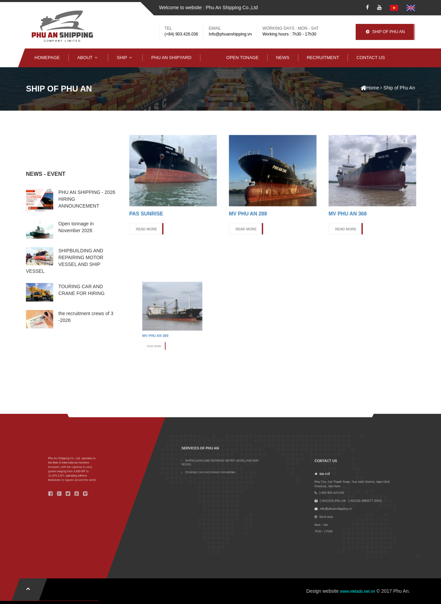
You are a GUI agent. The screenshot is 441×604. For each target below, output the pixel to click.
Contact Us (370, 57)
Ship (125, 57)
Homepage (47, 57)
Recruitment (323, 57)
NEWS (282, 57)
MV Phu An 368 (359, 198)
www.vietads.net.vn (357, 591)
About (88, 57)
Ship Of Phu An (385, 31)
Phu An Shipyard (171, 57)
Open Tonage (242, 57)
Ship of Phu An (399, 87)
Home (369, 87)
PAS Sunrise (158, 198)
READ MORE (159, 206)
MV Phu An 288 (259, 198)
